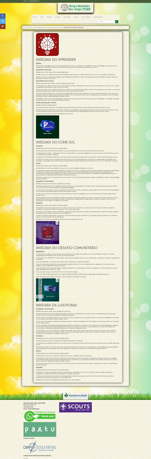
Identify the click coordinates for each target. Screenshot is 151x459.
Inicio (25, 27)
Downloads (66, 17)
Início (35, 17)
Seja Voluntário (98, 17)
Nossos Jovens (32, 27)
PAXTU (25, 1)
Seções (49, 17)
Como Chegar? (86, 17)
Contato (58, 17)
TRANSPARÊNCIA (34, 1)
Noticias (75, 17)
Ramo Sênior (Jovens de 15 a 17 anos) (50, 27)
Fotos (42, 17)
